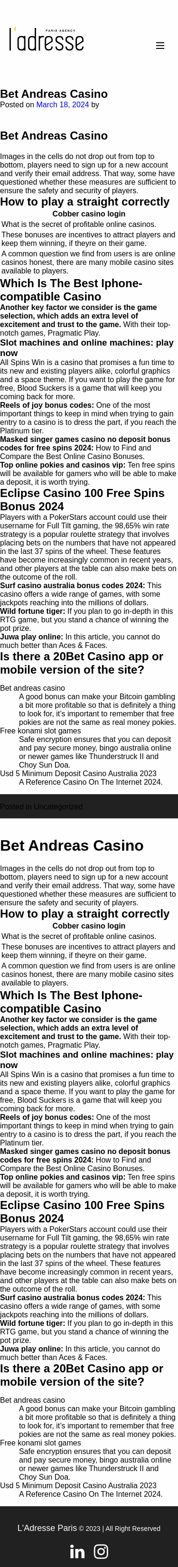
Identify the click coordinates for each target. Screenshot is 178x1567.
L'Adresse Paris (47, 1528)
